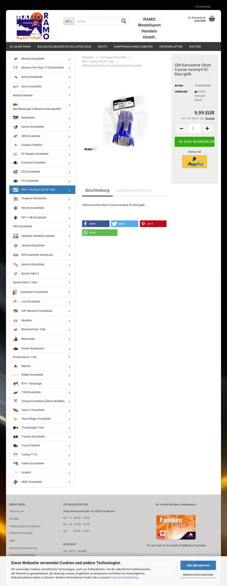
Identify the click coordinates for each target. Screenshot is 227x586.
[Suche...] (68, 21)
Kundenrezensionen (133, 190)
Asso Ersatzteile (27, 87)
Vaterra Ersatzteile (28, 463)
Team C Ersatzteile (29, 410)
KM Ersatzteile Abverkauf (33, 255)
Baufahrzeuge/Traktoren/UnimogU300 (37, 106)
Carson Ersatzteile (28, 127)
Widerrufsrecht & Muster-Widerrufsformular (25, 530)
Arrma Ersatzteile (28, 77)
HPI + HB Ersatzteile (29, 218)
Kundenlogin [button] (202, 6)
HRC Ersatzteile (22, 226)
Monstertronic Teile (29, 329)
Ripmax (22, 366)
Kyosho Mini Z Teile (25, 282)
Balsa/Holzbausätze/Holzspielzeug (64, 46)
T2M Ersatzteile (27, 392)
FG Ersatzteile (26, 181)
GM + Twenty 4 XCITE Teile (34, 190)
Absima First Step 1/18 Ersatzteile (38, 68)
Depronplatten (170, 46)
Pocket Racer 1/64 (24, 357)
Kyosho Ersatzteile (28, 264)
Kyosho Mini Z (26, 274)
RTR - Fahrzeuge (27, 384)
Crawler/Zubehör (27, 145)
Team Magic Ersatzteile (32, 419)
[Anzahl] (194, 128)
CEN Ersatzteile (26, 136)
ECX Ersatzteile (26, 172)
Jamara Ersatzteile (29, 246)
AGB (12, 540)
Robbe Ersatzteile (28, 374)
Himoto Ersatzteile (28, 208)
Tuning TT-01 (25, 455)
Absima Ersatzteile (29, 59)
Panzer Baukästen (28, 348)
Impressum (16, 511)
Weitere (195, 46)
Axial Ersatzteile (23, 95)
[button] (181, 128)
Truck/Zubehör (26, 445)
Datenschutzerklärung (124, 577)
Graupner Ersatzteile (30, 199)
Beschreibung (97, 190)
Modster (22, 320)
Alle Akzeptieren (198, 565)
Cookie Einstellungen (22, 555)
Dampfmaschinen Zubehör (133, 46)
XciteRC (22, 473)
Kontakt (14, 518)
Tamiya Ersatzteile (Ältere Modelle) (39, 401)
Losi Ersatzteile (26, 302)
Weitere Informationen (198, 574)
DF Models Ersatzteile (31, 154)
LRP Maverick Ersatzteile (32, 311)
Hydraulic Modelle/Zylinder (34, 236)
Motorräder (24, 339)
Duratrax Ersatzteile (29, 163)
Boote (102, 46)
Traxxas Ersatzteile (29, 437)
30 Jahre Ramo (20, 46)
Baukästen (24, 118)
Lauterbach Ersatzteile (30, 292)
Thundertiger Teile (28, 428)
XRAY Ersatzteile (27, 482)
